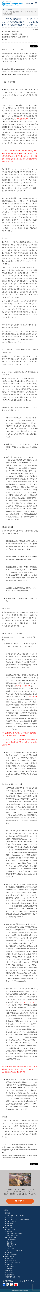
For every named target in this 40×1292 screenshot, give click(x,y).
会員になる (10, 1258)
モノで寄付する (11, 1266)
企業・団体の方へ (12, 1244)
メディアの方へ (11, 1248)
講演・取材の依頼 (12, 1254)
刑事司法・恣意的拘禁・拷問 (13, 34)
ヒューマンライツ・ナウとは (15, 1215)
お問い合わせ (8, 1270)
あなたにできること (10, 1238)
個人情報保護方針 (10, 1275)
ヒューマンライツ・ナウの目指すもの (18, 1219)
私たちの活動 (8, 1227)
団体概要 (7, 1213)
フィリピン (6, 39)
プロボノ (9, 1252)
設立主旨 (9, 1217)
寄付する (20, 1201)
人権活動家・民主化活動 (11, 31)
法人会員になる (11, 1260)
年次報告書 (10, 1223)
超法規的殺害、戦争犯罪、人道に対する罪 (15, 37)
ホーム (4, 10)
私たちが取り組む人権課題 (14, 1233)
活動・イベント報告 (12, 1235)
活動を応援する (9, 1256)
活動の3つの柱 (11, 1229)
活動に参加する (11, 1240)
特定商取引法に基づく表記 (12, 1277)
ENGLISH (29, 3)
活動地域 (9, 1231)
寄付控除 (9, 1268)
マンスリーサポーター (13, 1262)
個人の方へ (10, 1242)
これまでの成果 (11, 1221)
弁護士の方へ (11, 1246)
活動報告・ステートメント (16, 10)
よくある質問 (8, 1273)
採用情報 (9, 1225)
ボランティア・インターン (14, 1250)
